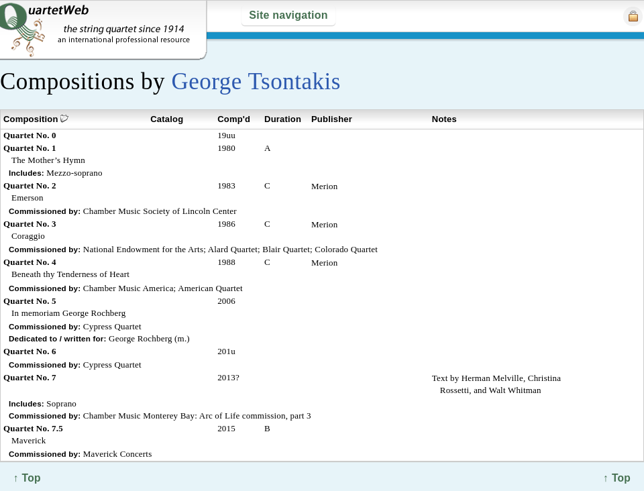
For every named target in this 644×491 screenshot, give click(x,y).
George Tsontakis (256, 81)
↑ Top (617, 478)
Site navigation (288, 15)
